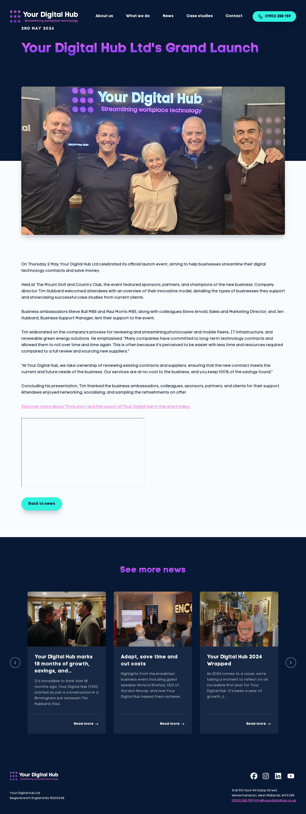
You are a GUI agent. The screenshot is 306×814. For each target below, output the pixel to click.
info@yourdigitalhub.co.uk (275, 800)
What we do (138, 16)
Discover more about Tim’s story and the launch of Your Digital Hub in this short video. (105, 407)
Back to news (41, 504)
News (168, 16)
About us (104, 16)
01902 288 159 (274, 16)
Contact (234, 16)
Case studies (199, 16)
